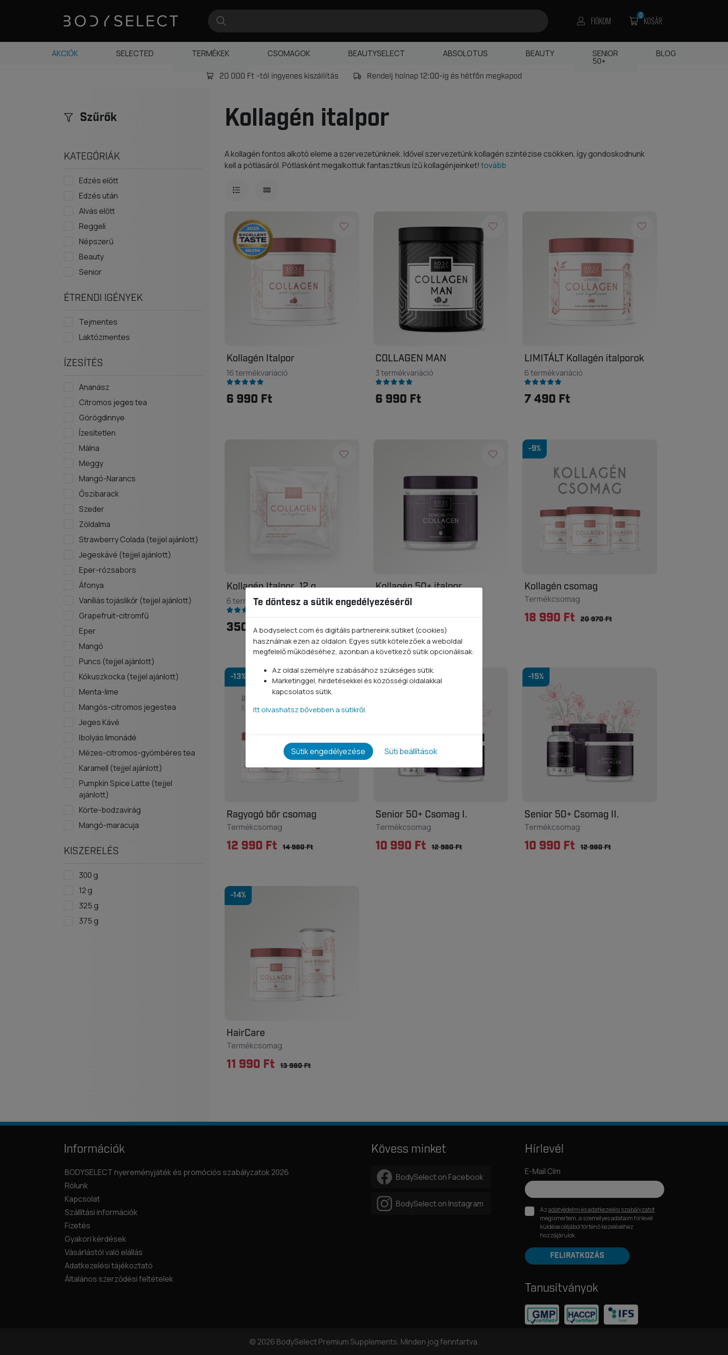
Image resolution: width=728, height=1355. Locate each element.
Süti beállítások (410, 751)
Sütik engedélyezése (328, 751)
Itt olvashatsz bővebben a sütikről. (309, 710)
